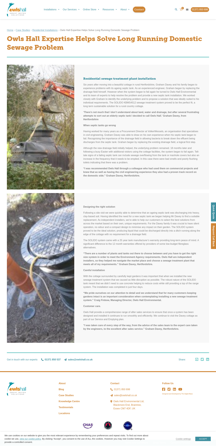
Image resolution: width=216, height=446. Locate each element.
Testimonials (66, 407)
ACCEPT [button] (203, 439)
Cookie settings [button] (183, 439)
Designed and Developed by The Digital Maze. (177, 394)
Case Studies (23, 30)
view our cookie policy (30, 439)
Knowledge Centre (69, 401)
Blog (61, 389)
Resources (110, 9)
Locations (64, 413)
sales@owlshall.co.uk (80, 360)
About (125, 9)
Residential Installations (45, 30)
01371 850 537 (53, 360)
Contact (139, 9)
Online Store (91, 9)
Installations (52, 9)
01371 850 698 (122, 389)
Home (10, 30)
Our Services (71, 9)
